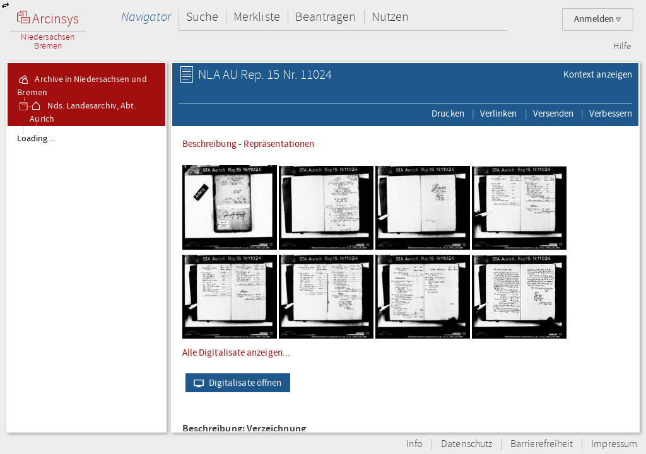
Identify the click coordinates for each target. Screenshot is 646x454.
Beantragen (325, 17)
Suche (202, 17)
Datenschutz (466, 444)
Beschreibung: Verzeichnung (244, 429)
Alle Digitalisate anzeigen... (236, 352)
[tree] (86, 278)
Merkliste (256, 17)
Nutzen (390, 17)
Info (414, 444)
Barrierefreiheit (541, 444)
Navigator (146, 17)
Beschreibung (209, 143)
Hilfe (622, 46)
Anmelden (597, 19)
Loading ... (36, 138)
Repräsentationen (279, 143)
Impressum (614, 444)
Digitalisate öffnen (235, 382)
